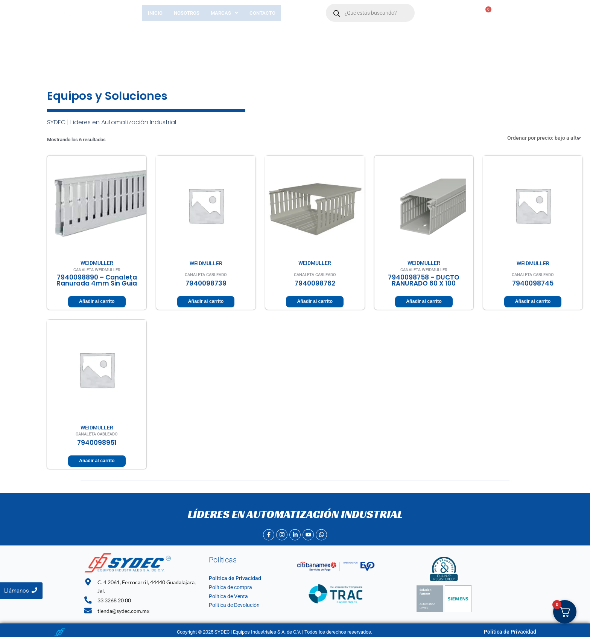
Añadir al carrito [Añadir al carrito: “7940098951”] (96, 459)
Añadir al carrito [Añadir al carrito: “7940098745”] (532, 300)
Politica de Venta (227, 595)
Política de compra (228, 586)
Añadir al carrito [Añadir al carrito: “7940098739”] (206, 300)
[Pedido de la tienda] (547, 137)
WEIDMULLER (97, 262)
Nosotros (186, 13)
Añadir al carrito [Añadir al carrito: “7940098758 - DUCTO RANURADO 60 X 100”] (423, 300)
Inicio (155, 13)
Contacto (262, 13)
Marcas (224, 13)
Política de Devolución (232, 604)
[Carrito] (478, 13)
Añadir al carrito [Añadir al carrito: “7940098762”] (315, 300)
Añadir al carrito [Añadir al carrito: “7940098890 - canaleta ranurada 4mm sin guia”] (96, 300)
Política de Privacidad (232, 577)
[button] (224, 13)
